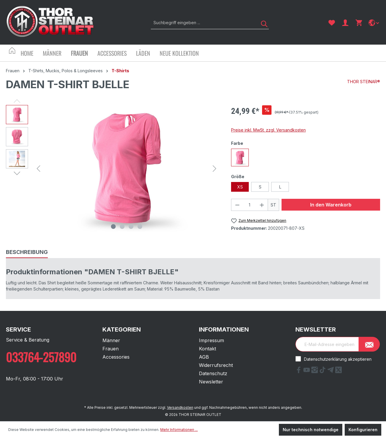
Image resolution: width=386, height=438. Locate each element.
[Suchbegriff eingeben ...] (203, 22)
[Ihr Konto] (345, 22)
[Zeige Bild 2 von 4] (122, 226)
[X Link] (338, 371)
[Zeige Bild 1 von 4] (113, 226)
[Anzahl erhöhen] (262, 205)
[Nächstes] (214, 168)
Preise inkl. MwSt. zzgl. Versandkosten (268, 129)
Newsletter (211, 382)
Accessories (116, 357)
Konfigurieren (363, 429)
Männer (111, 340)
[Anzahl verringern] (237, 205)
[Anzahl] (249, 205)
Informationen (224, 329)
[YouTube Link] (307, 371)
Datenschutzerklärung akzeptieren (338, 359)
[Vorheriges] (38, 168)
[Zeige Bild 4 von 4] (140, 226)
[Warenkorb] (359, 22)
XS (240, 186)
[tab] (27, 252)
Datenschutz (213, 373)
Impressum (211, 340)
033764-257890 (41, 357)
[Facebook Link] (299, 371)
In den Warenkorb (330, 205)
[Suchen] (262, 22)
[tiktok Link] (323, 371)
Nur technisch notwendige (310, 429)
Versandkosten (180, 407)
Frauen (110, 349)
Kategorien (121, 329)
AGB (204, 357)
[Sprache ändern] (374, 22)
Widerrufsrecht (216, 365)
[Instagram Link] (315, 371)
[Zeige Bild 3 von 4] (131, 226)
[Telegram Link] (331, 371)
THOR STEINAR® (363, 81)
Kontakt (207, 349)
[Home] (32, 53)
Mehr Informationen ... (179, 429)
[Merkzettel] (331, 22)
